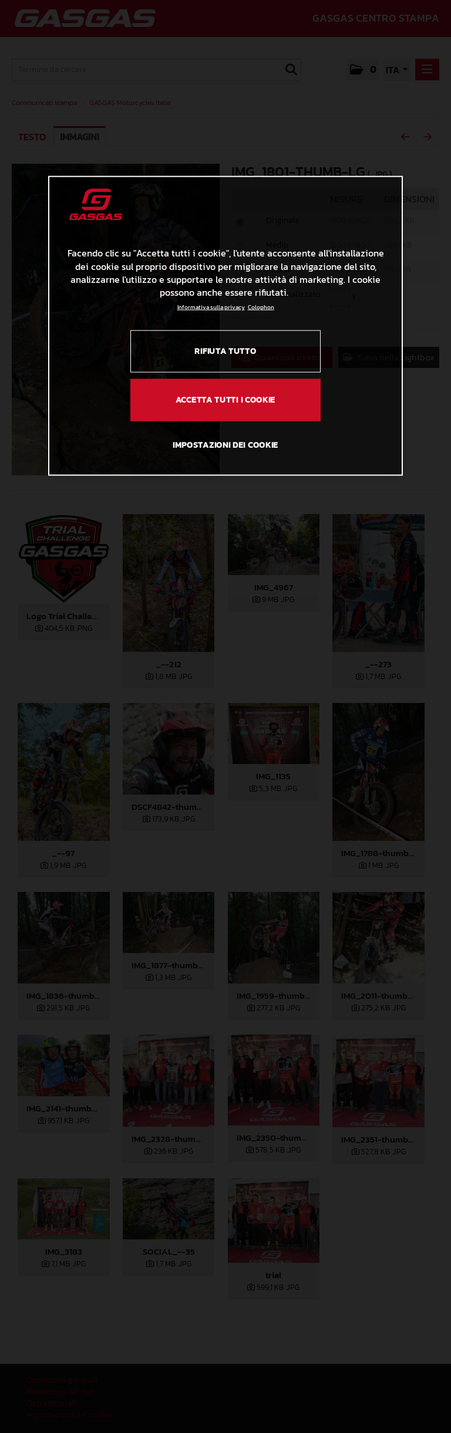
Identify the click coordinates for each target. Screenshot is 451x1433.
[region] (225, 325)
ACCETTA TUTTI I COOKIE (225, 400)
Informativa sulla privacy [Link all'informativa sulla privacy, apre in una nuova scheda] (211, 307)
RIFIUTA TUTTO (225, 351)
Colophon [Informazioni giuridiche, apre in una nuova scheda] (261, 307)
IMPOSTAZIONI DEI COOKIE (225, 444)
